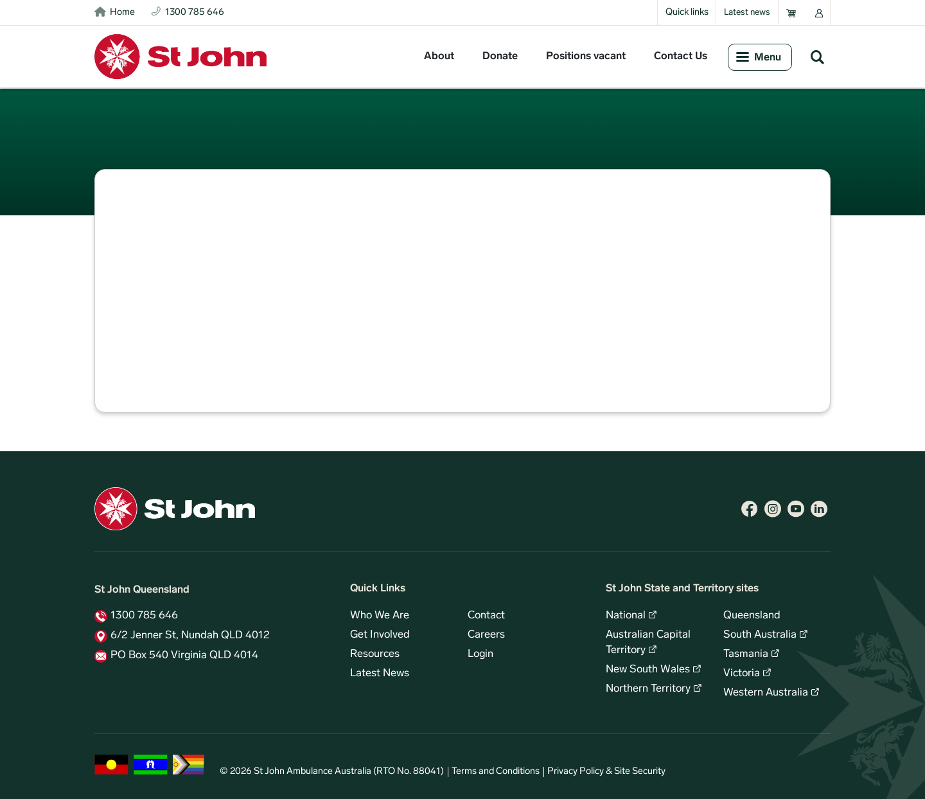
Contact (486, 616)
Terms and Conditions (496, 772)
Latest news (747, 12)
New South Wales (648, 670)
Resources (375, 654)
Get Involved (380, 635)
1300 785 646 (144, 616)
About (439, 56)
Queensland (751, 616)
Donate (500, 56)
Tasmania (745, 654)
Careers (486, 635)
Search (817, 56)
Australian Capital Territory (648, 643)
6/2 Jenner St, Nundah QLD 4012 (190, 636)
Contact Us (680, 56)
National (626, 616)
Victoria (741, 674)
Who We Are (379, 616)
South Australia (760, 635)
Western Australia (765, 693)
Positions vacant (586, 56)
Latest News (379, 674)
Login (480, 654)
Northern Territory (648, 689)
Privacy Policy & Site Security (606, 772)
